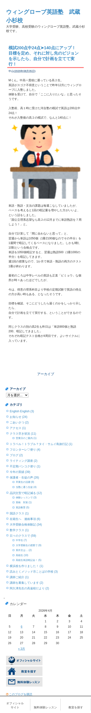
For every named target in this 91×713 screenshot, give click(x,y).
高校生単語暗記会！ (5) (28, 560)
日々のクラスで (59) (23, 535)
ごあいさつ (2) (19, 422)
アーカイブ (45, 374)
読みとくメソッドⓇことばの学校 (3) (34, 571)
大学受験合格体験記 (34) (26, 524)
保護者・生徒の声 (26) (24, 477)
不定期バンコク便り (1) (25, 466)
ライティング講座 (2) (23, 460)
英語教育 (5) (22, 507)
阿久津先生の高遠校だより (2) (29, 588)
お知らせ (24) (18, 417)
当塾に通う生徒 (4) (26, 487)
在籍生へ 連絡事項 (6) (25, 519)
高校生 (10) (22, 555)
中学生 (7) (21, 540)
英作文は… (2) (24, 550)
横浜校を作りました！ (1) (26, 566)
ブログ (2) (16, 455)
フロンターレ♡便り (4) (25, 449)
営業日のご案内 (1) (26, 438)
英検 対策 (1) (24, 502)
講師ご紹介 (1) (19, 577)
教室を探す (75, 707)
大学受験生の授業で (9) (28, 545)
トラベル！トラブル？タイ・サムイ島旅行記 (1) (41, 444)
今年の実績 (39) (20, 472)
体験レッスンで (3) (26, 497)
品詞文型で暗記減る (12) (26, 493)
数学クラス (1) (19, 530)
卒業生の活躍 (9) (25, 482)
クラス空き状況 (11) (23, 433)
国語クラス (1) (19, 513)
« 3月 (21, 648)
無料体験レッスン (45, 707)
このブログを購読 (20, 694)
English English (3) (22, 411)
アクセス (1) (18, 428)
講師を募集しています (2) (26, 582)
